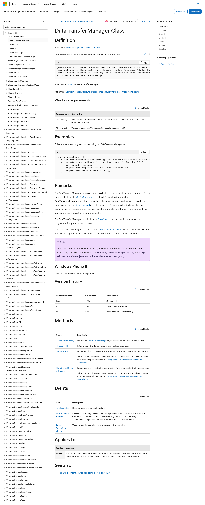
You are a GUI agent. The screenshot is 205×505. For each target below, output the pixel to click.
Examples (163, 30)
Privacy (62, 496)
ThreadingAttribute (130, 91)
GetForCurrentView (85, 196)
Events (161, 41)
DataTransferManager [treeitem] (19, 40)
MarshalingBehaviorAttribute (105, 91)
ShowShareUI (104, 219)
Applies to (163, 45)
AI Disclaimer (9, 496)
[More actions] (149, 21)
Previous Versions (25, 496)
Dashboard (195, 11)
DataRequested (62, 408)
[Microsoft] (5, 4)
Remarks (162, 34)
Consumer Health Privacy (82, 496)
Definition (163, 26)
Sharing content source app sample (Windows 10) (84, 472)
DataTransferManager (97, 340)
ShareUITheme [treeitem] (14, 97)
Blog (39, 496)
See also (162, 49)
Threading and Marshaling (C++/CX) (115, 252)
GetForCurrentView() (65, 340)
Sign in (199, 3)
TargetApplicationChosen (109, 229)
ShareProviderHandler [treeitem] (17, 76)
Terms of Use (104, 496)
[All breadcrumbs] (57, 21)
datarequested (83, 204)
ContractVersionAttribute (77, 91)
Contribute (51, 496)
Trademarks (118, 496)
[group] (102, 72)
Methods (162, 37)
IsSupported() (62, 345)
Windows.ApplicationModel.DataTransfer (78, 21)
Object (70, 84)
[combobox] (25, 27)
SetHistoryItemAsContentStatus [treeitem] (22, 60)
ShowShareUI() (62, 351)
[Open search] (191, 3)
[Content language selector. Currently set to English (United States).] (16, 489)
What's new (181, 11)
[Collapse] (44, 21)
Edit (147, 54)
